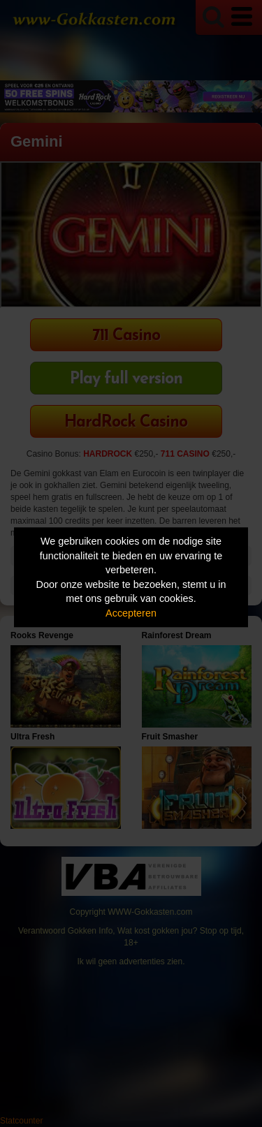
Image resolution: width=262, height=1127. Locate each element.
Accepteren (131, 613)
